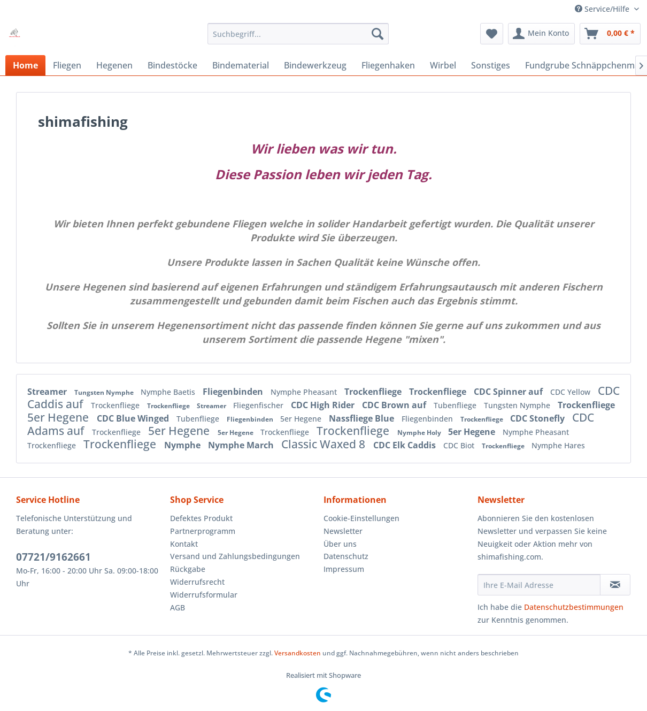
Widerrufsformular (203, 595)
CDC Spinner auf (509, 391)
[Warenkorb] (610, 33)
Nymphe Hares (558, 445)
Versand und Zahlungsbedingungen (235, 556)
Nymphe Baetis (169, 392)
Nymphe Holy (420, 432)
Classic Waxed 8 (324, 444)
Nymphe (183, 445)
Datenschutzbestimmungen (573, 607)
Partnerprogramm (202, 531)
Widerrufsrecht (197, 582)
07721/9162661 (53, 557)
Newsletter (343, 531)
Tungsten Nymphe (104, 392)
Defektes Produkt (201, 518)
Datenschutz (345, 556)
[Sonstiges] (491, 65)
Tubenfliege (456, 405)
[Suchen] (377, 33)
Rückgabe (187, 569)
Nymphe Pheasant (305, 392)
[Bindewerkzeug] (315, 65)
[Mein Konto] (541, 33)
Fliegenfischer (259, 405)
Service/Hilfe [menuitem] (603, 9)
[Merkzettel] (491, 33)
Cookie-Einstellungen (361, 518)
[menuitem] (298, 33)
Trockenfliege (374, 391)
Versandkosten (297, 653)
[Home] (25, 65)
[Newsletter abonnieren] (615, 584)
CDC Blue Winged (134, 418)
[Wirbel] (443, 65)
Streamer (48, 391)
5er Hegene (59, 417)
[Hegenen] (114, 65)
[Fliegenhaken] (388, 65)
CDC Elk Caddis (405, 445)
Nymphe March (242, 445)
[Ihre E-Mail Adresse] (538, 584)
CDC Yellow (571, 392)
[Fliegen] (67, 65)
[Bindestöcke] (172, 65)
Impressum (343, 569)
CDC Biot (459, 445)
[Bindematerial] (240, 65)
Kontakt (184, 544)
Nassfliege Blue (362, 418)
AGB (177, 607)
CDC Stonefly (538, 418)
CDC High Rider (324, 405)
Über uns (340, 544)
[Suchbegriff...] (298, 33)
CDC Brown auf (395, 405)
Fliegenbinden (234, 391)
